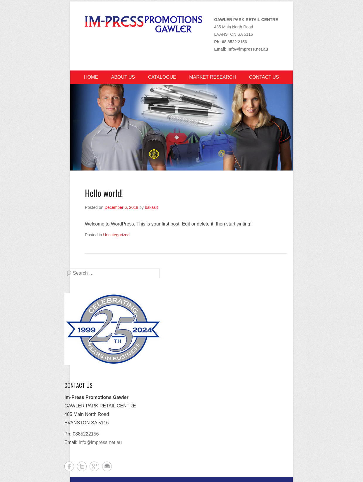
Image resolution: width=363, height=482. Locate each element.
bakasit (151, 207)
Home (91, 77)
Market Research (212, 77)
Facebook (69, 466)
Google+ (94, 466)
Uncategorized (116, 235)
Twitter (82, 466)
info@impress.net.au (247, 49)
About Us (123, 77)
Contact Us (264, 77)
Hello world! (104, 192)
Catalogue (162, 77)
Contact (107, 466)
